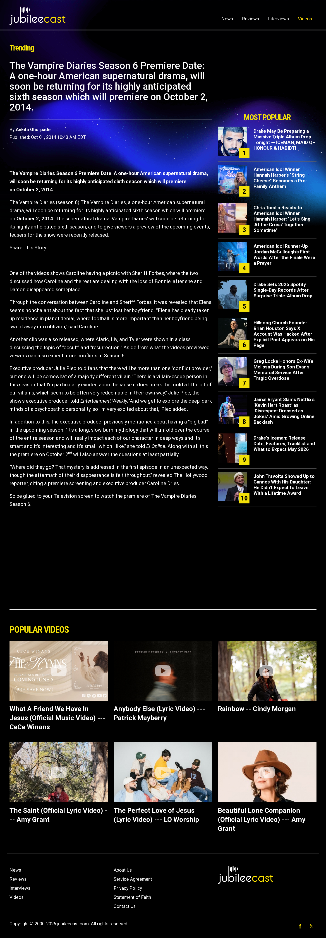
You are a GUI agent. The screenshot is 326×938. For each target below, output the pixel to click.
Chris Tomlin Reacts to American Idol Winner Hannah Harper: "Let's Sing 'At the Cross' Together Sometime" (282, 219)
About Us (123, 870)
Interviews (278, 19)
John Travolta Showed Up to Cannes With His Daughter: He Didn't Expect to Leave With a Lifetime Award (284, 485)
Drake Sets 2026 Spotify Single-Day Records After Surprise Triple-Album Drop (283, 290)
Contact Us (125, 906)
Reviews (250, 19)
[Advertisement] (267, 85)
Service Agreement (133, 879)
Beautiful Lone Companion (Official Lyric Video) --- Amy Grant (261, 819)
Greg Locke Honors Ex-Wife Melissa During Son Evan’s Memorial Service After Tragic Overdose (283, 369)
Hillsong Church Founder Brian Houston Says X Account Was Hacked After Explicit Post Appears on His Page (284, 334)
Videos (305, 19)
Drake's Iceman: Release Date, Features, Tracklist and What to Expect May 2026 (284, 443)
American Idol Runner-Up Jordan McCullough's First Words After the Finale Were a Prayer (284, 254)
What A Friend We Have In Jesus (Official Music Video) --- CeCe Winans (57, 718)
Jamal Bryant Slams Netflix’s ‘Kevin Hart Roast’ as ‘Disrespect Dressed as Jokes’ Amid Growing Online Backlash (284, 411)
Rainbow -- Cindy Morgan (257, 709)
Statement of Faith (132, 897)
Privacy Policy (128, 888)
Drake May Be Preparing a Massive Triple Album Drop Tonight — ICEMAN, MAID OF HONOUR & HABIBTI (284, 139)
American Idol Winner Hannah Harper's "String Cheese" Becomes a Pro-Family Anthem (280, 178)
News (227, 19)
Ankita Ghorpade (33, 129)
